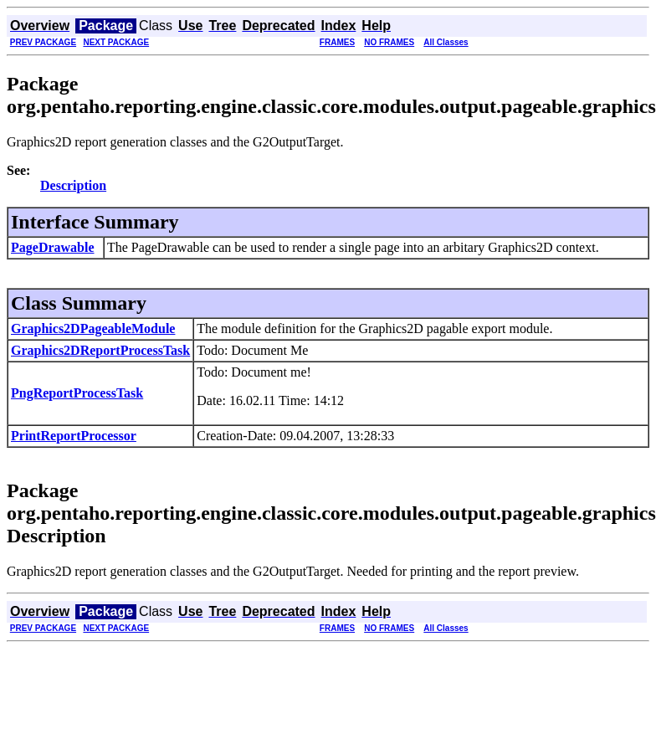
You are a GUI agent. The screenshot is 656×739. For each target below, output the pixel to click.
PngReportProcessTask (77, 393)
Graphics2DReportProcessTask (100, 350)
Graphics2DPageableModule (93, 328)
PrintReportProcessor (73, 436)
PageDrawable (53, 247)
